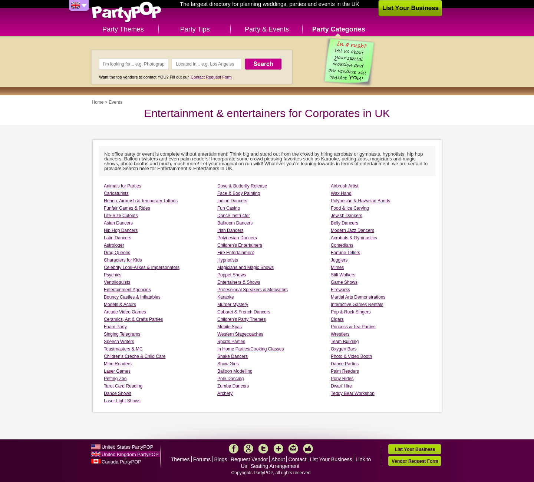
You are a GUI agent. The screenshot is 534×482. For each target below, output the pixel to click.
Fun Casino (228, 208)
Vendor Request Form (414, 461)
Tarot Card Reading (123, 386)
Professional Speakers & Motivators (252, 289)
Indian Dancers (232, 200)
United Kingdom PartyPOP (130, 454)
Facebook (233, 448)
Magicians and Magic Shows (245, 267)
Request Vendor (249, 459)
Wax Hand (341, 193)
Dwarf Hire (341, 386)
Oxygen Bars (343, 349)
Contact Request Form (211, 77)
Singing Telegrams (122, 334)
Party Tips (195, 29)
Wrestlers (340, 334)
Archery (225, 393)
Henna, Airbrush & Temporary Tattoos (141, 200)
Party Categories (338, 29)
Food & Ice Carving (350, 208)
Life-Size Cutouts (121, 215)
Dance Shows (117, 393)
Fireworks (340, 289)
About (278, 459)
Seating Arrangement (275, 466)
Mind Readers (118, 363)
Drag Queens (117, 252)
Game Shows (344, 282)
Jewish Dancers (346, 215)
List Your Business (331, 459)
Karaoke (225, 297)
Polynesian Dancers (237, 237)
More (278, 448)
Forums (202, 459)
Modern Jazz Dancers (352, 230)
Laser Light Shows (122, 400)
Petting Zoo (115, 378)
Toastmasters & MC (123, 349)
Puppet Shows (231, 274)
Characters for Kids (123, 260)
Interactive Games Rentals (357, 304)
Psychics (112, 274)
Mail (293, 448)
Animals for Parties (122, 186)
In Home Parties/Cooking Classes (250, 349)
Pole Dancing (230, 378)
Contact (297, 459)
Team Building (345, 341)
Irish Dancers (230, 230)
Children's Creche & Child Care (134, 356)
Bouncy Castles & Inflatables (132, 297)
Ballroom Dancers (235, 223)
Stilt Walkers (343, 274)
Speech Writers (119, 341)
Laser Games (117, 371)
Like (308, 448)
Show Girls (228, 363)
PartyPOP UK (126, 12)
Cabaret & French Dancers (243, 312)
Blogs (220, 459)
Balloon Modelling (235, 371)
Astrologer (114, 245)
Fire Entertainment (235, 252)
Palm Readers (345, 371)
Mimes (337, 267)
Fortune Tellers (345, 252)
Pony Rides (342, 378)
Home (98, 102)
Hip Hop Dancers (121, 230)
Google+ (248, 448)
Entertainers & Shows (238, 282)
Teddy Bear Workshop (353, 393)
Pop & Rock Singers (350, 312)
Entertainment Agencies (127, 289)
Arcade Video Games (125, 312)
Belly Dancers (344, 223)
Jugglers (339, 260)
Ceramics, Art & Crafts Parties (133, 319)
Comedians (342, 245)
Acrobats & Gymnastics (354, 237)
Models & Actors (120, 304)
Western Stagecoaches (240, 334)
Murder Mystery (232, 304)
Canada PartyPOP (121, 462)
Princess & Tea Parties (353, 326)
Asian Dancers (118, 223)
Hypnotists (227, 260)
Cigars (337, 319)
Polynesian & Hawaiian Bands (360, 200)
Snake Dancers (232, 356)
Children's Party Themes (241, 319)
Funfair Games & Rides (127, 208)
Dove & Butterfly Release (242, 186)
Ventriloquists (117, 282)
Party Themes (123, 29)
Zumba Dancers (233, 386)
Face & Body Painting (238, 193)
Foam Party (115, 326)
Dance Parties (345, 363)
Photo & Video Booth (351, 356)
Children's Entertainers (239, 245)
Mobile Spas (229, 326)
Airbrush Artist (345, 186)
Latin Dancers (117, 237)
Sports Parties (231, 341)
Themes (180, 459)
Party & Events (267, 29)
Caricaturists (116, 193)
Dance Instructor (233, 215)
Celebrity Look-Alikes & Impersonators (141, 267)
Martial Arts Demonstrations (358, 297)
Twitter (263, 448)
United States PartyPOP (127, 447)
